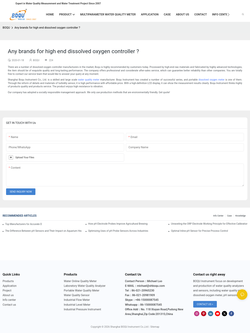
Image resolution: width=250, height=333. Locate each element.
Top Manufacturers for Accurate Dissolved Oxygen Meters (23, 224)
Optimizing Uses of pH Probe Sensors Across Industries (118, 230)
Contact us (9, 304)
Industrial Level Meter (77, 304)
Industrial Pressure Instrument (82, 309)
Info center (218, 216)
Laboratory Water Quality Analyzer (85, 285)
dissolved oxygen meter (211, 79)
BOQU (6, 27)
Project (7, 290)
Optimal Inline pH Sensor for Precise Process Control (199, 230)
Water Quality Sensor (77, 295)
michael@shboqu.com (151, 285)
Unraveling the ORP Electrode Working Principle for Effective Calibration (209, 223)
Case (229, 216)
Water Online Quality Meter (80, 281)
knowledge (240, 216)
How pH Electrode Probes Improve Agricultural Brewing (118, 223)
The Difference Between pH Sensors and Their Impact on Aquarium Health (43, 230)
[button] (229, 14)
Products (8, 281)
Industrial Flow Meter (77, 299)
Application (9, 285)
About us (8, 295)
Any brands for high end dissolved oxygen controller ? (47, 27)
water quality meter (88, 79)
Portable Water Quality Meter (81, 290)
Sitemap (154, 326)
